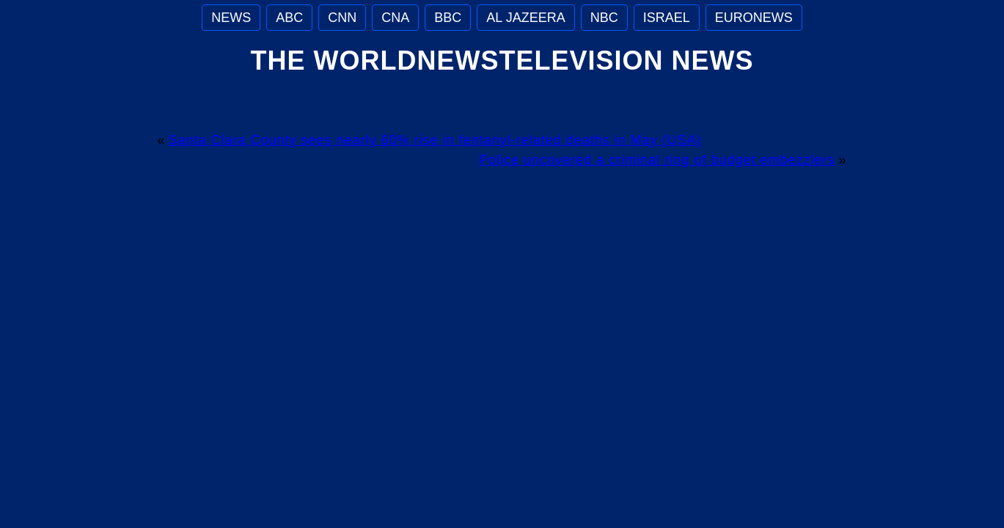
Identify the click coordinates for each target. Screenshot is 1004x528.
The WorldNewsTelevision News (501, 60)
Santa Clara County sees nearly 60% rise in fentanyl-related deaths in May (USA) (435, 140)
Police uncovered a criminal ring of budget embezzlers (657, 160)
